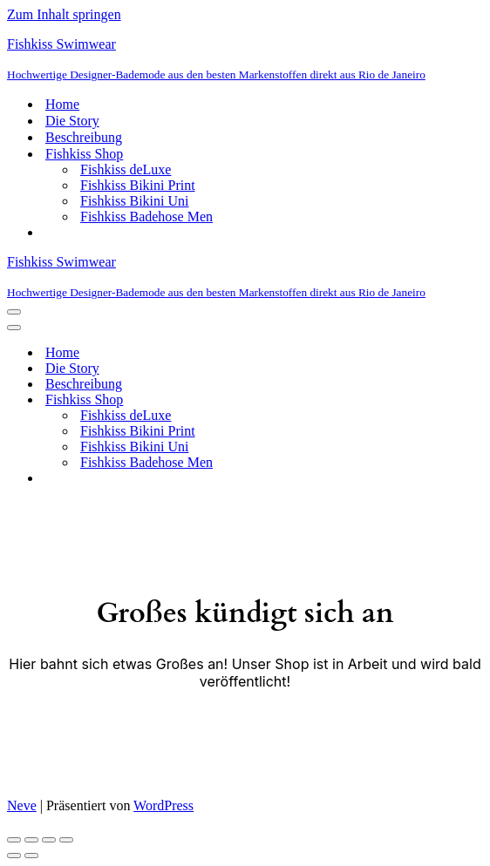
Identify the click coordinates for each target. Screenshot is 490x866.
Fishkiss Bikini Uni (134, 200)
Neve (22, 805)
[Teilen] (49, 839)
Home (62, 104)
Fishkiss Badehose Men (146, 216)
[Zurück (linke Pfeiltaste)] (14, 855)
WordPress (163, 805)
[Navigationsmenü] (14, 312)
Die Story (72, 120)
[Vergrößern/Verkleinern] (14, 839)
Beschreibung (83, 137)
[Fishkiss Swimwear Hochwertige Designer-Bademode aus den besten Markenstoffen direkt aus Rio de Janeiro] (245, 59)
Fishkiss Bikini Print (137, 185)
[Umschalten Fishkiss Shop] (312, 400)
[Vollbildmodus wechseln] (31, 839)
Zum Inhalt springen (64, 14)
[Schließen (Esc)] (66, 839)
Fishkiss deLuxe (125, 169)
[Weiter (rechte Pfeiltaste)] (31, 855)
